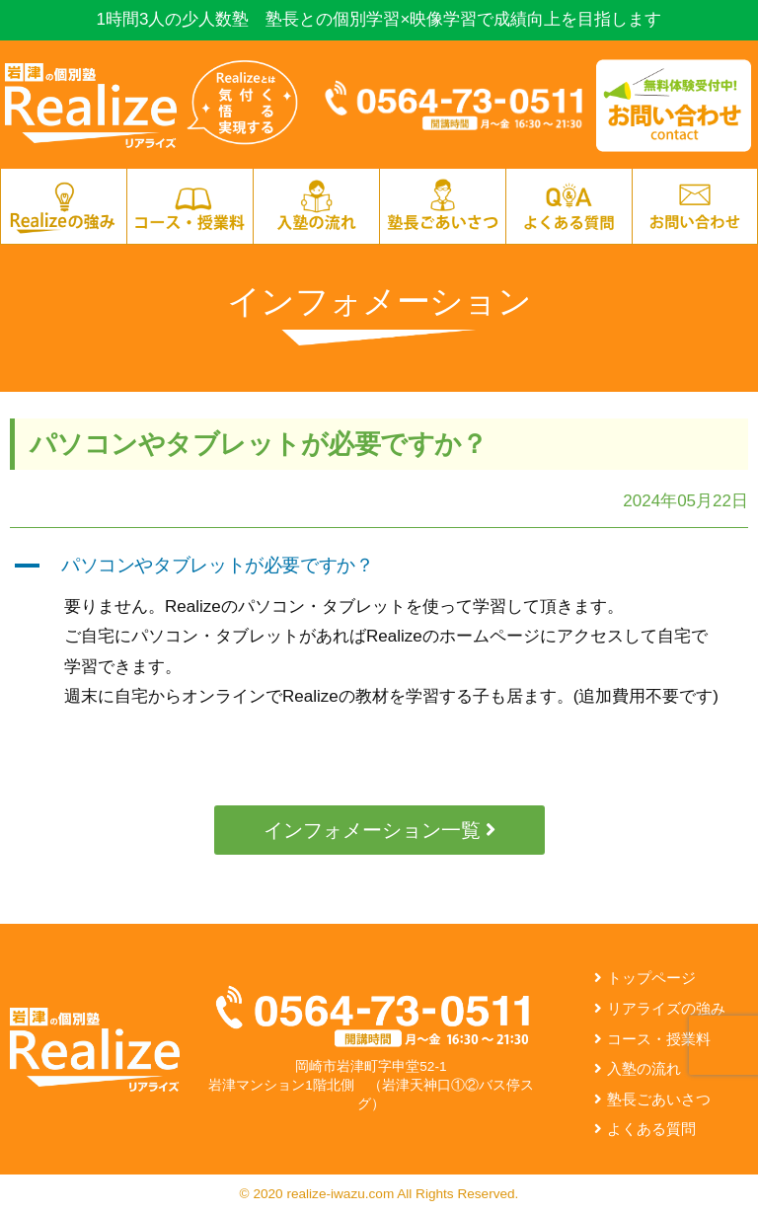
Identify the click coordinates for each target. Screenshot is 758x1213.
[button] (379, 566)
